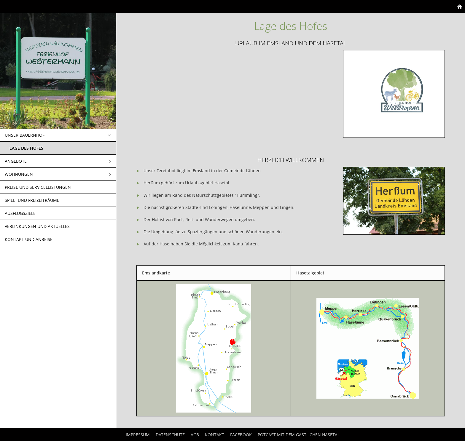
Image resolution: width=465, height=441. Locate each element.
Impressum (138, 434)
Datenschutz (170, 434)
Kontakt (214, 434)
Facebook (241, 434)
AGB (195, 434)
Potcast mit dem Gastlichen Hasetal (299, 434)
